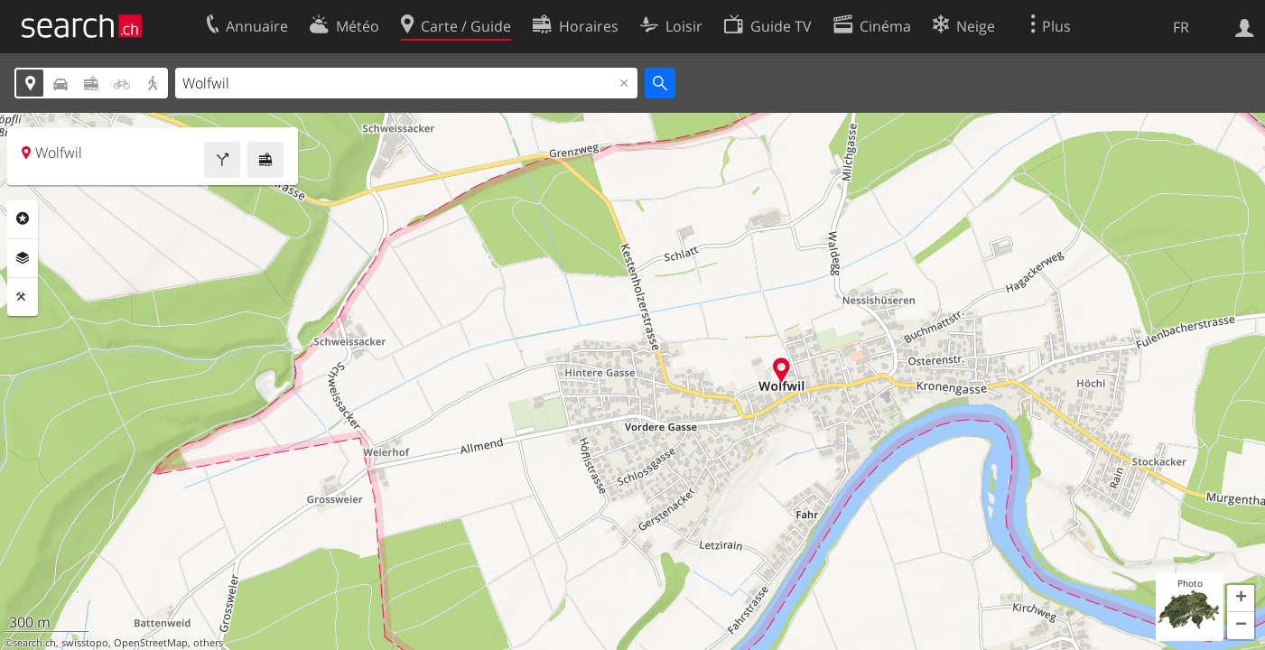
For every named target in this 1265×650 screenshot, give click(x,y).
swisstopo (84, 642)
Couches (22, 258)
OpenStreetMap (151, 642)
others (208, 642)
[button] (1240, 598)
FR (1181, 27)
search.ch (34, 642)
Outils (22, 297)
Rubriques (22, 218)
